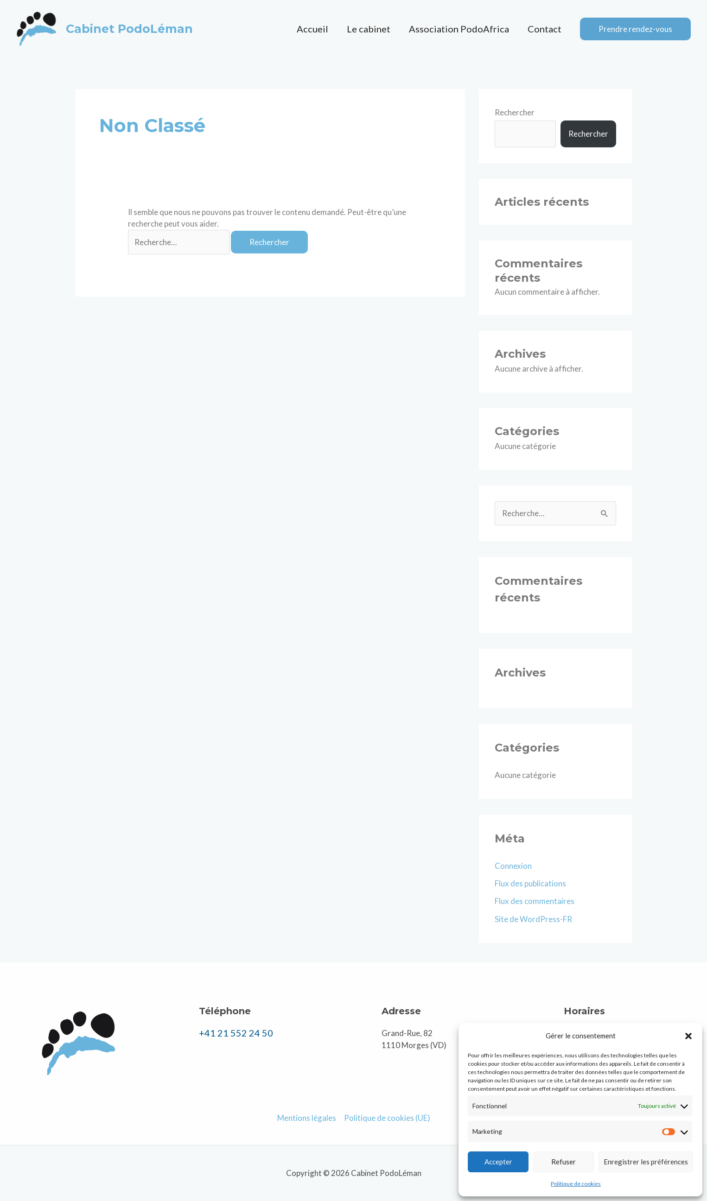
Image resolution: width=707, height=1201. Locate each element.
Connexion (513, 866)
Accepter (498, 1161)
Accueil (312, 28)
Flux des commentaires (534, 901)
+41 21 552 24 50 (236, 1032)
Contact (544, 28)
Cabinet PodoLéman (129, 29)
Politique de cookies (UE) (387, 1118)
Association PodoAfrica (459, 28)
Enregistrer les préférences (646, 1161)
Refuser (563, 1161)
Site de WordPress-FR (533, 919)
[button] (688, 1036)
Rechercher (515, 112)
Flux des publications (530, 883)
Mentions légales (306, 1118)
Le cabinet (368, 28)
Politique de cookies (576, 1183)
